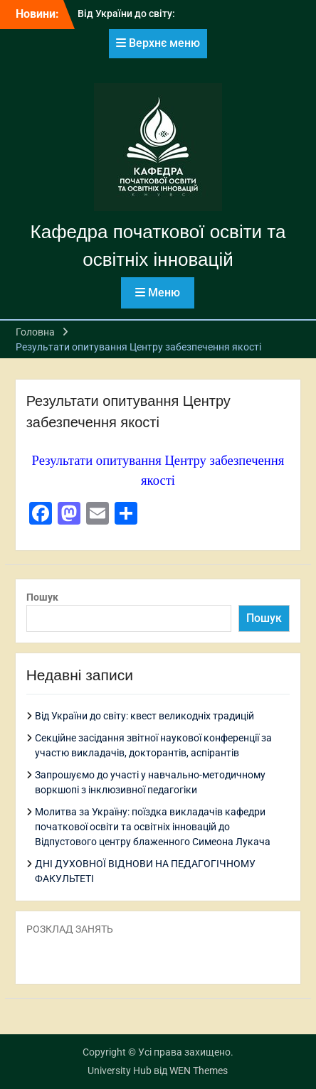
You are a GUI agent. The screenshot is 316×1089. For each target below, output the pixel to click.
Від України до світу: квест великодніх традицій (144, 715)
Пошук (42, 597)
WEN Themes (198, 1070)
